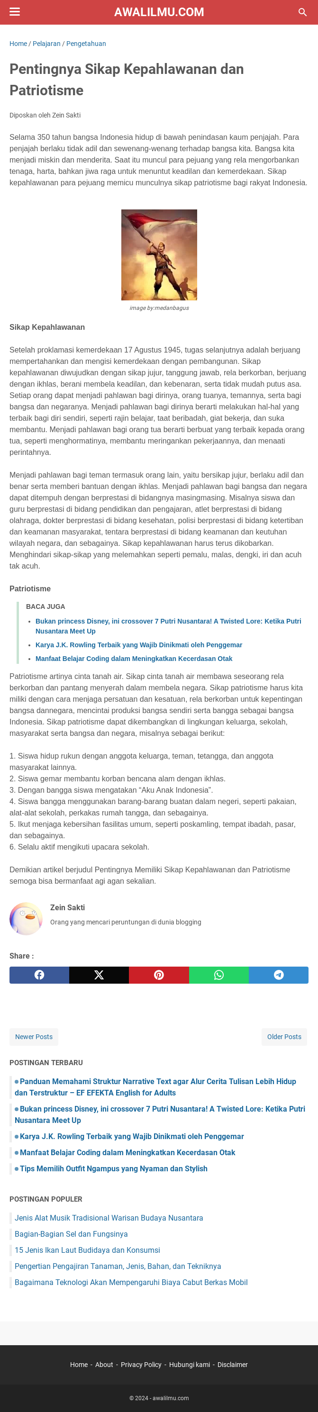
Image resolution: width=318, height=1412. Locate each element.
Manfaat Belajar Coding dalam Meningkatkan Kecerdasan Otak (134, 658)
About (104, 1364)
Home (79, 1364)
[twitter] (99, 975)
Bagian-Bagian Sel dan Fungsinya (71, 1234)
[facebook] (39, 975)
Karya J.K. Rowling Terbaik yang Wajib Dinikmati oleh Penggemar (139, 645)
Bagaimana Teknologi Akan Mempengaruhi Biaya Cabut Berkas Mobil (131, 1282)
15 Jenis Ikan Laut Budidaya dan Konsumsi (87, 1250)
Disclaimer (233, 1364)
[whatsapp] (219, 975)
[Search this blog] (303, 12)
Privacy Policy (141, 1364)
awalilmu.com (159, 12)
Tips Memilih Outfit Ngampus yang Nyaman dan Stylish (114, 1168)
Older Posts (284, 1037)
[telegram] (279, 975)
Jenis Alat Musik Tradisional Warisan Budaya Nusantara (109, 1217)
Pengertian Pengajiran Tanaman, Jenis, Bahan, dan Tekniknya (118, 1266)
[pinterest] (159, 975)
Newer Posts (34, 1037)
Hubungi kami (189, 1364)
